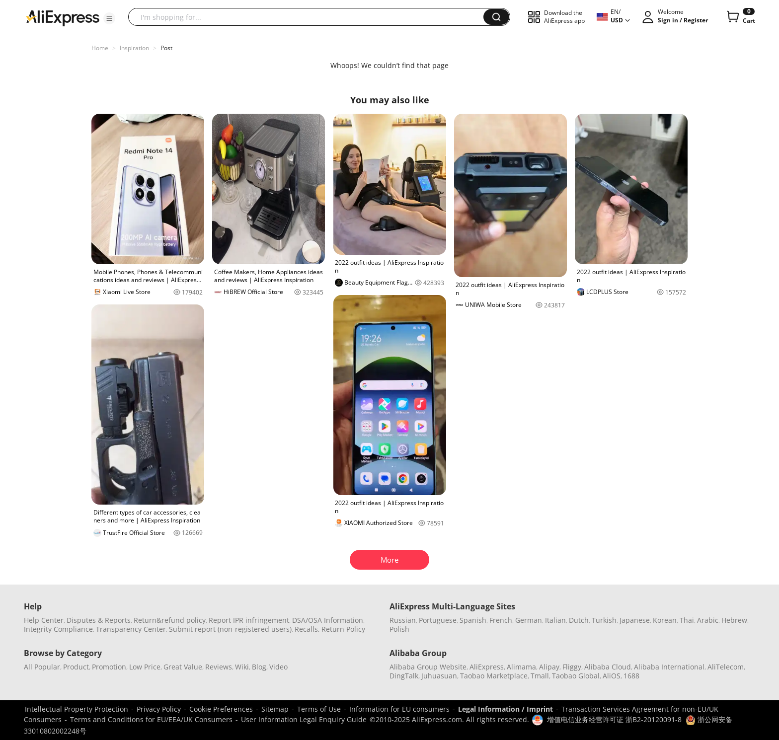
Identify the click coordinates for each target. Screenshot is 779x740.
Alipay (549, 666)
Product (76, 666)
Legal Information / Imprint (505, 709)
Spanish (473, 620)
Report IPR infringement (249, 620)
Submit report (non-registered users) (230, 629)
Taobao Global (576, 675)
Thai (687, 620)
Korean (665, 620)
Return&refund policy (170, 620)
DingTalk (404, 675)
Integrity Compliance (58, 629)
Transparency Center (131, 629)
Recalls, (307, 629)
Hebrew (734, 620)
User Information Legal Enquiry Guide (304, 719)
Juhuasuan (439, 675)
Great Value (182, 666)
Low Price (144, 666)
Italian (555, 620)
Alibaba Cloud (607, 666)
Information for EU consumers (399, 709)
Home (99, 48)
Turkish (604, 620)
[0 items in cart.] (740, 17)
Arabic (707, 620)
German (528, 620)
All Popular (42, 666)
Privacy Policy (159, 709)
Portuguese (438, 620)
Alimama (521, 666)
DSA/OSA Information (327, 620)
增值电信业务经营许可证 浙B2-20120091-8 (614, 719)
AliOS (612, 675)
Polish (399, 629)
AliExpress (486, 666)
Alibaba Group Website (428, 666)
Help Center (44, 620)
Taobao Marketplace (494, 675)
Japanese (635, 620)
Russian (403, 620)
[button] (109, 18)
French (500, 620)
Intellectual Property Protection (76, 709)
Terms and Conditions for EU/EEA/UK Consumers (151, 719)
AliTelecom (725, 666)
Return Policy (343, 629)
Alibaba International (669, 666)
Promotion (109, 666)
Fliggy (571, 666)
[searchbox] (309, 16)
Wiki (242, 666)
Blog (259, 666)
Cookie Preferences (221, 709)
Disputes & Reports (99, 620)
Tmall (540, 675)
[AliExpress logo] (62, 17)
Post (166, 48)
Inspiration (134, 48)
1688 (631, 675)
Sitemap (275, 709)
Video (278, 666)
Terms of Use (319, 709)
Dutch (579, 620)
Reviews (218, 666)
